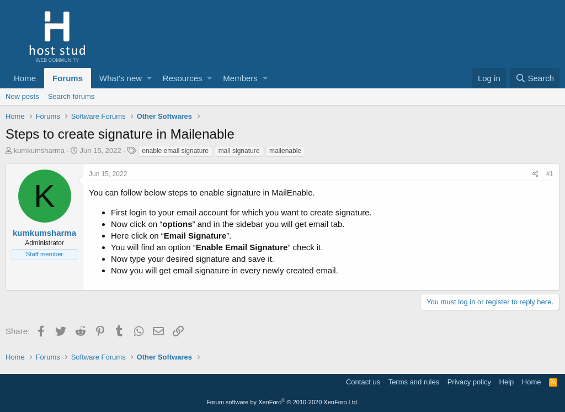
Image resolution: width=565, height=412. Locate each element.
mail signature (239, 151)
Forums (67, 78)
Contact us (363, 382)
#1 (549, 174)
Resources (182, 78)
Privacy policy (469, 382)
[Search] (534, 78)
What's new (120, 78)
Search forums (71, 96)
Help (506, 382)
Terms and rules (413, 382)
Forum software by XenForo (282, 402)
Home (25, 78)
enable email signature (175, 151)
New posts (22, 96)
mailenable (285, 151)
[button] (149, 78)
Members (240, 78)
